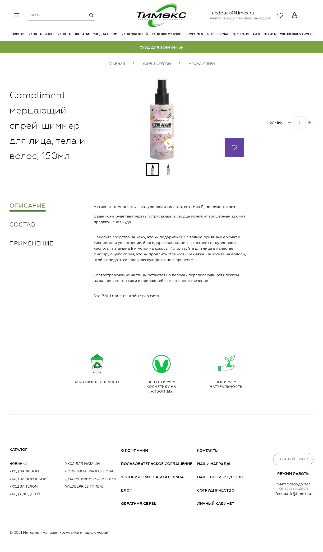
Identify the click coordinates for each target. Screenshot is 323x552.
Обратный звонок (293, 459)
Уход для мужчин (166, 34)
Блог (126, 490)
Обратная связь (139, 503)
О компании (134, 450)
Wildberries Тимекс (297, 34)
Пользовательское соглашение (156, 464)
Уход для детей (135, 34)
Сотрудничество (216, 490)
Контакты (208, 450)
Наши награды (213, 464)
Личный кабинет (215, 503)
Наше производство (220, 477)
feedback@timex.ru (232, 13)
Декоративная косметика (254, 34)
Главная (116, 64)
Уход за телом (105, 34)
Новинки (16, 34)
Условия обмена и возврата (152, 477)
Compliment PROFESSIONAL (207, 34)
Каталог (18, 449)
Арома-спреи (202, 64)
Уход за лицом (41, 34)
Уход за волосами (73, 34)
